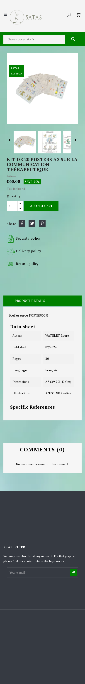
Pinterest (42, 223)
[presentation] (41, 589)
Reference (18, 315)
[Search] (42, 39)
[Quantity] (12, 206)
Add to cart (41, 206)
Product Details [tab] (30, 300)
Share (22, 223)
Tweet (32, 223)
